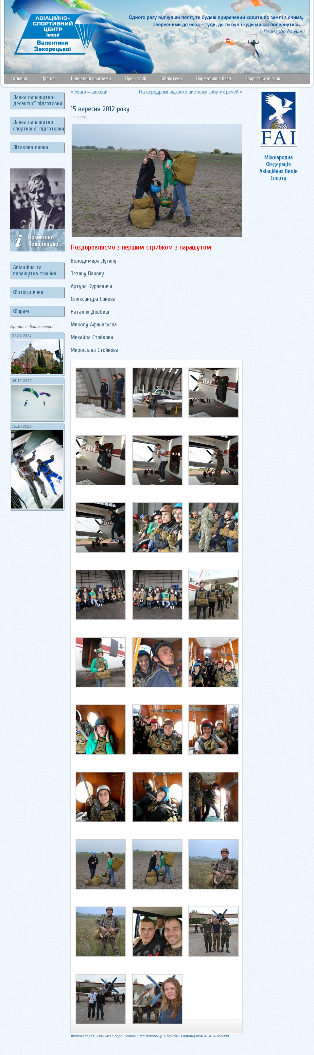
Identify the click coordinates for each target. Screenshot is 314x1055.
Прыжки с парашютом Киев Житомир (129, 1036)
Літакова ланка (30, 147)
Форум (21, 311)
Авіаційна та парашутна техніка (34, 270)
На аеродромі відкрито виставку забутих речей (188, 92)
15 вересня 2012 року (100, 109)
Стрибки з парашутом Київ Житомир (196, 1036)
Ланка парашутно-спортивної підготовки (38, 125)
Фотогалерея (28, 292)
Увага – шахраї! (91, 92)
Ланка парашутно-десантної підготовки (37, 100)
